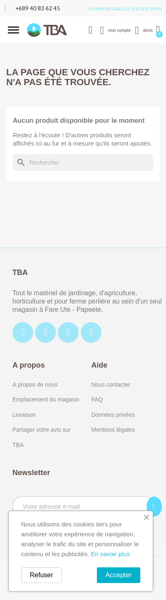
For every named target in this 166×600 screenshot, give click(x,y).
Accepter (119, 574)
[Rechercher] (83, 162)
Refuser (41, 574)
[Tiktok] (68, 332)
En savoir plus (110, 553)
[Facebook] (22, 332)
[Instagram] (45, 332)
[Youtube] (91, 332)
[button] (13, 30)
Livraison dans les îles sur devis (125, 9)
